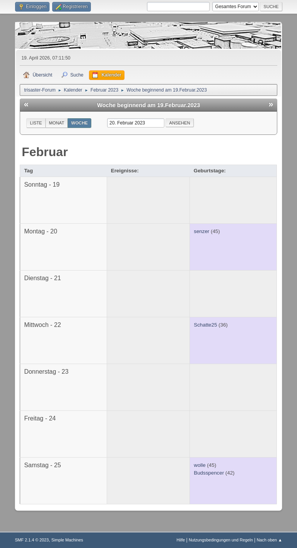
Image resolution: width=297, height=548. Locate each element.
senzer (201, 231)
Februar (45, 152)
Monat (57, 123)
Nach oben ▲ (269, 540)
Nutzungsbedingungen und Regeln (221, 540)
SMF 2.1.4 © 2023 (32, 540)
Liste (36, 123)
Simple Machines (67, 540)
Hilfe (181, 540)
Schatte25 (205, 325)
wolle (199, 465)
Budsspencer (209, 473)
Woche (79, 123)
